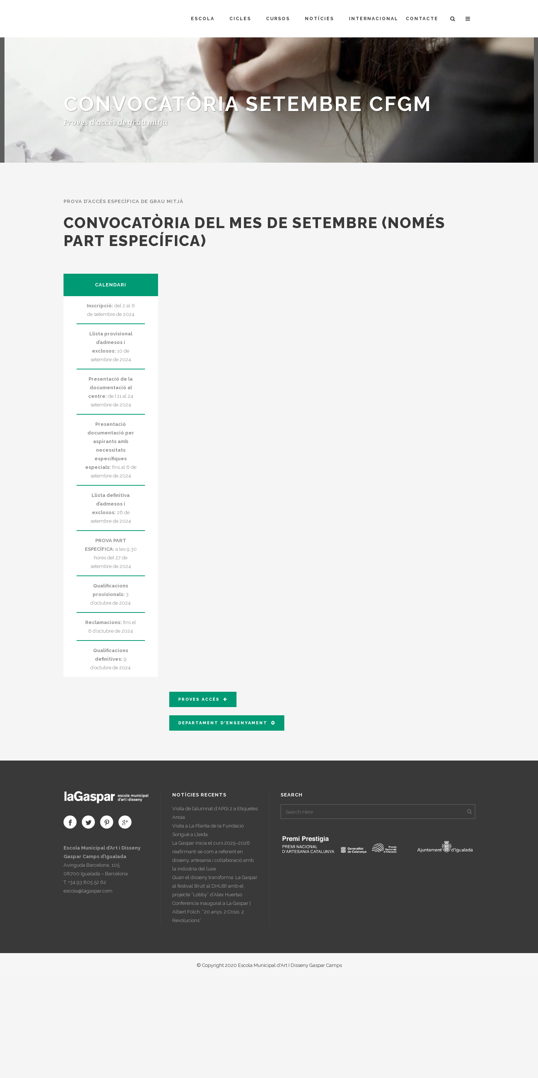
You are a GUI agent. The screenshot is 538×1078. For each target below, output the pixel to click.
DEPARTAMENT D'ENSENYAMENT (226, 723)
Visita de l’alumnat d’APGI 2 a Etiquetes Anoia (215, 813)
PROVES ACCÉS (203, 699)
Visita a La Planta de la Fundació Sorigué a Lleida (208, 830)
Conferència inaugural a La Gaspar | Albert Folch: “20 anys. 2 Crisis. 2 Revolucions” (211, 911)
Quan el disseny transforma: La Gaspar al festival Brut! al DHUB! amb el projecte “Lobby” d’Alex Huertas (214, 886)
